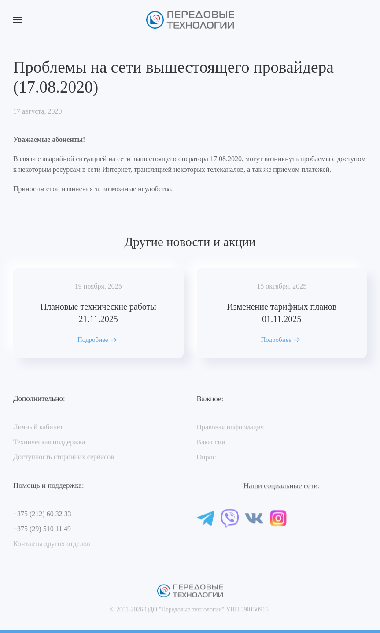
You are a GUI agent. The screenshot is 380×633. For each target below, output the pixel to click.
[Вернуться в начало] (190, 20)
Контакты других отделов (51, 544)
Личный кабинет (38, 427)
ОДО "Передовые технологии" (184, 613)
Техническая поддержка (49, 442)
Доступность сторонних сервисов (63, 457)
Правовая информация (230, 428)
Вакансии (211, 443)
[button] (17, 20)
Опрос (206, 458)
